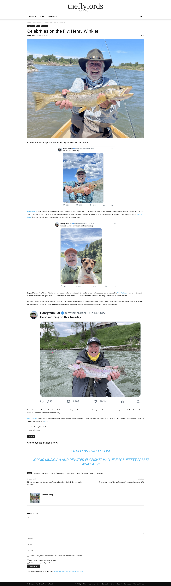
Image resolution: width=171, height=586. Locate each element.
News (37, 26)
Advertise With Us (138, 584)
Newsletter (127, 584)
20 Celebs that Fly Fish (91, 451)
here (45, 421)
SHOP (42, 17)
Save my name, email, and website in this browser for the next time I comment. (56, 556)
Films (84, 584)
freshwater (60, 473)
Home (29, 23)
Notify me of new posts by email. (39, 563)
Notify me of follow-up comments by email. (42, 560)
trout (91, 473)
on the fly (85, 473)
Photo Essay (44, 26)
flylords (53, 473)
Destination (105, 584)
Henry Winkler (67, 142)
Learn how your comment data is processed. (69, 571)
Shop (113, 584)
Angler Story (36, 23)
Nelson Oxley (31, 35)
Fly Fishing (45, 473)
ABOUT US (33, 17)
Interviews (91, 584)
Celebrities (37, 473)
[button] (141, 17)
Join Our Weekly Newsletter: (37, 427)
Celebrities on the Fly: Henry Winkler (62, 31)
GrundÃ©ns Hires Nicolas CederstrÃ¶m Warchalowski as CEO (121, 482)
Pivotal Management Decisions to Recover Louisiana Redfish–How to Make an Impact (54, 483)
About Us (119, 584)
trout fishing (99, 473)
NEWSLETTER (52, 17)
